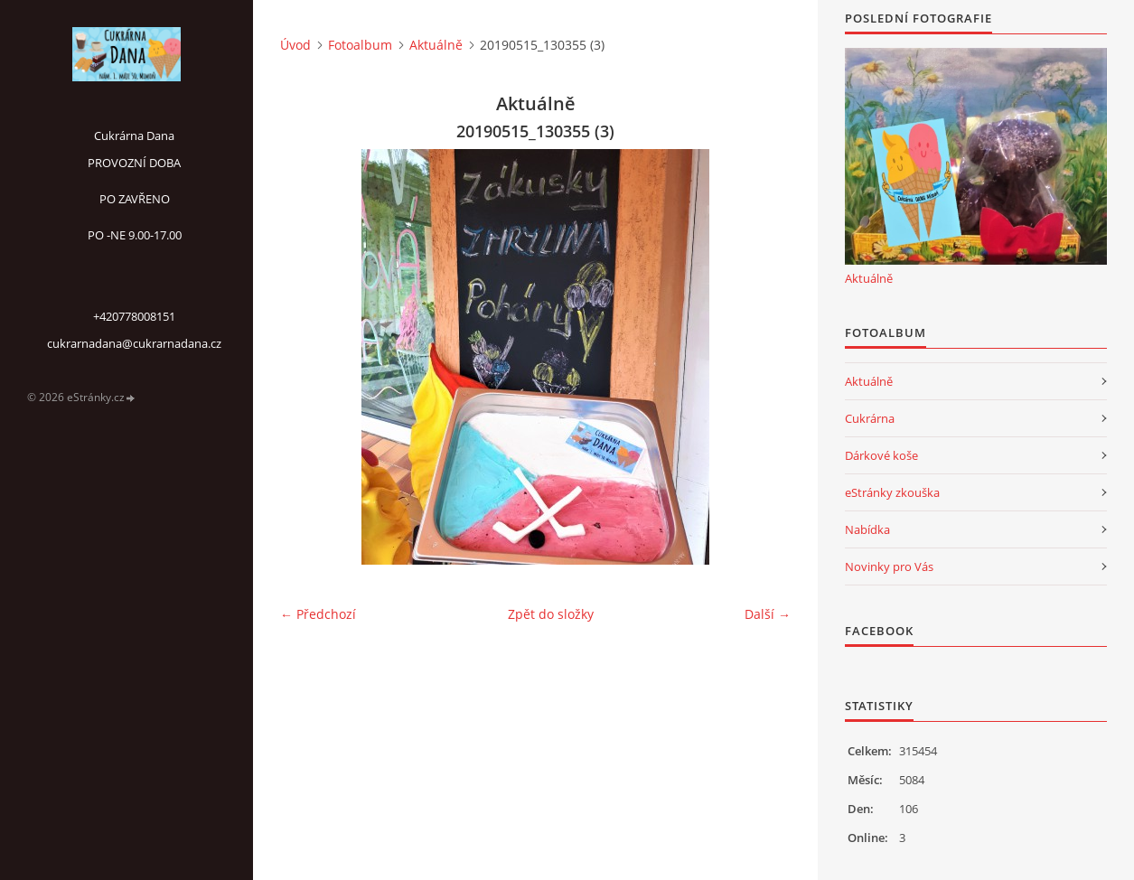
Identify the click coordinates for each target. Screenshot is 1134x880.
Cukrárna (870, 418)
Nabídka (867, 529)
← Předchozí (318, 614)
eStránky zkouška (892, 492)
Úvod (295, 44)
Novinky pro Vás (889, 566)
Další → (768, 614)
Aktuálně (436, 44)
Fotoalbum (360, 44)
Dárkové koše (881, 455)
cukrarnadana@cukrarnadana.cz (134, 343)
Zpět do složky (551, 614)
